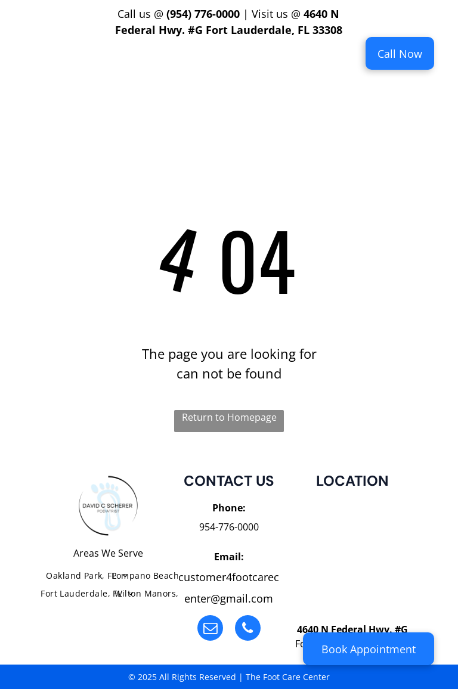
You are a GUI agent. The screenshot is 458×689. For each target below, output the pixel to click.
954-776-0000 (229, 526)
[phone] (248, 629)
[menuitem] (154, 61)
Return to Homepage (229, 417)
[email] (210, 629)
